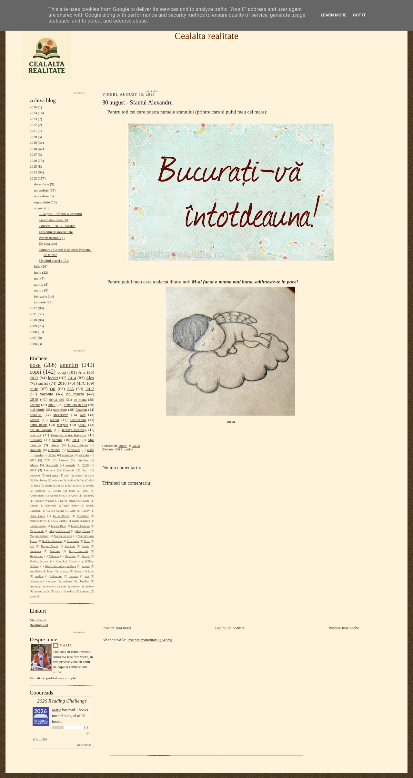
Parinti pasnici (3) (52, 238)
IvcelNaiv (83, 515)
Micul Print (38, 620)
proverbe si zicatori (54, 586)
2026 (33, 107)
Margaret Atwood (59, 531)
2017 (33, 154)
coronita (67, 455)
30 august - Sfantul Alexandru (60, 214)
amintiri (69, 365)
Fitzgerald (50, 505)
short (58, 591)
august (38, 208)
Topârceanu (36, 556)
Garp (73, 510)
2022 (33, 125)
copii (35, 372)
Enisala (34, 505)
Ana (82, 372)
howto (39, 455)
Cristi (91, 475)
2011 (33, 314)
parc (78, 485)
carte (34, 388)
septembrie (42, 202)
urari (72, 490)
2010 (33, 320)
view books (83, 745)
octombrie (41, 196)
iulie (37, 266)
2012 (33, 308)
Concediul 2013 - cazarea (57, 226)
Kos (83, 415)
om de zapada (41, 430)
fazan (91, 571)
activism (57, 480)
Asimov (63, 460)
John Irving (40, 480)
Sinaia (85, 546)
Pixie (87, 541)
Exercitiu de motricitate (56, 232)
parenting (60, 409)
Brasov (79, 475)
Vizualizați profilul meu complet (53, 678)
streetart (85, 591)
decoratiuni (78, 420)
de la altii (56, 399)
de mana (80, 399)
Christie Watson (44, 500)
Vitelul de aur (39, 561)
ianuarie (39, 302)
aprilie (38, 284)
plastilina (84, 581)
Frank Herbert (71, 505)
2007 (33, 338)
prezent (34, 586)
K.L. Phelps (59, 520)
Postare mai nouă (116, 627)
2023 (33, 119)
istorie (48, 485)
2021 (33, 131)
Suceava (55, 551)
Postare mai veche (343, 627)
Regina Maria (49, 546)
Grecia (55, 445)
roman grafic (41, 591)
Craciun (81, 409)
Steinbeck (35, 551)
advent (34, 420)
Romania (68, 470)
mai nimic (37, 409)
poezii (82, 425)
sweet (33, 596)
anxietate (35, 450)
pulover (75, 586)
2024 (33, 113)
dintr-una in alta (75, 405)
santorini (40, 490)
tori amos (52, 475)
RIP (32, 546)
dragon (78, 571)
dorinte (35, 405)
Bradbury (88, 495)
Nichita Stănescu (52, 541)
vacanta (46, 393)
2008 (33, 332)
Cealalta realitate (206, 36)
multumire (36, 581)
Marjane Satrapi (39, 535)
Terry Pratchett (78, 551)
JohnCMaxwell (38, 520)
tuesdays (36, 440)
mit (87, 576)
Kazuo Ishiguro (81, 520)
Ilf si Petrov (61, 515)
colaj (61, 372)
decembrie (41, 184)
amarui (86, 566)
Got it (359, 15)
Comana (49, 470)
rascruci (35, 435)
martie (38, 290)
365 (70, 388)
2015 (33, 166)
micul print (63, 485)
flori (91, 480)
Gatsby (85, 510)
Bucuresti (52, 465)
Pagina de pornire (230, 627)
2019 (33, 142)
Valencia (54, 556)
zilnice (34, 465)
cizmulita (54, 450)
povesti (70, 465)
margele (62, 425)
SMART (36, 415)
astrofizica (36, 571)
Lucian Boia (58, 525)
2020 (33, 137)
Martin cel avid (63, 535)
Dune (86, 500)
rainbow (89, 586)
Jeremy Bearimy (74, 430)
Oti (52, 388)
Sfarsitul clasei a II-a (54, 260)
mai (36, 278)
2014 (33, 172)
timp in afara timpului (68, 435)
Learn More (334, 15)
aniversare (60, 415)
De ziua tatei (48, 243)
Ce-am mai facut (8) (53, 220)
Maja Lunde (37, 531)
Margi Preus (83, 531)
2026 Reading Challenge (62, 701)
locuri (53, 377)
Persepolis (73, 541)
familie (70, 480)
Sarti (85, 470)
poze (35, 365)
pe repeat (75, 393)
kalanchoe (56, 576)
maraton (73, 576)
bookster (35, 475)
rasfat (90, 450)
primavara (73, 450)
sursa (231, 421)
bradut (54, 420)
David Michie (68, 500)
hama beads (38, 425)
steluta (71, 591)
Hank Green (37, 515)
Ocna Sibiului (78, 445)
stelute (57, 490)
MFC (81, 383)
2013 (33, 178)
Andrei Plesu (57, 495)
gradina (39, 576)
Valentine (70, 556)
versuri (57, 440)
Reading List (39, 625)
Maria (66, 645)
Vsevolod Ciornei (66, 561)
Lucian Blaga (37, 525)
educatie (84, 455)
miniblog (82, 460)
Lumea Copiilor (80, 525)
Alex (90, 377)
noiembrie (41, 190)
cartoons (64, 571)
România (70, 546)
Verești (86, 556)
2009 (33, 326)
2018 (33, 149)
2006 (33, 344)
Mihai (52, 455)
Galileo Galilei (55, 510)
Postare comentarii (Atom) (149, 639)
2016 (33, 160)
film (82, 480)
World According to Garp (60, 566)
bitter (50, 571)
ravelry (90, 485)
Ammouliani (37, 495)
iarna (37, 485)
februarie (40, 296)
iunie (37, 272)
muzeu (52, 581)
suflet (43, 383)
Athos (74, 495)
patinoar (67, 581)
